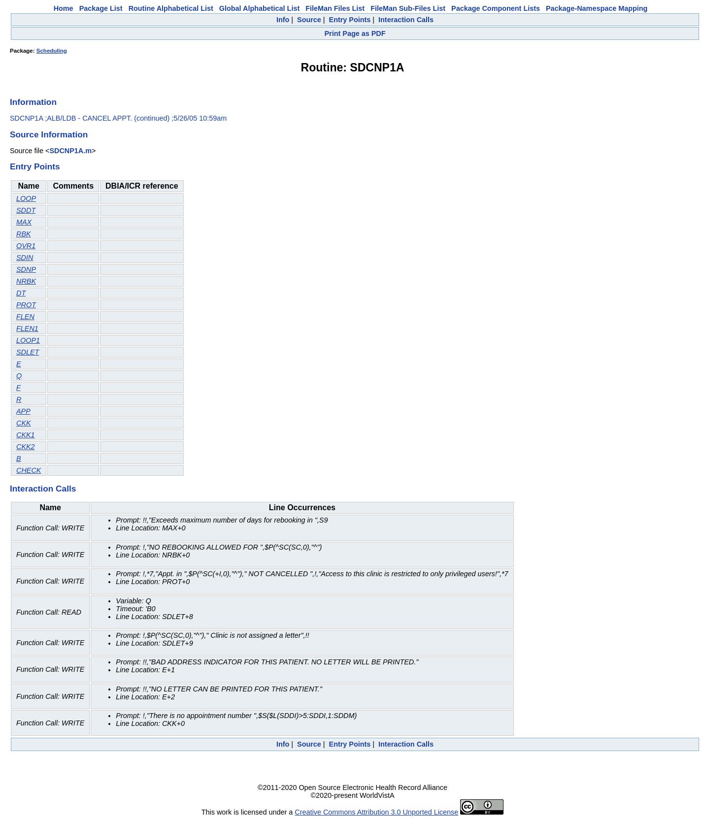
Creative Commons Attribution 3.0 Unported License (376, 812)
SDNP (26, 269)
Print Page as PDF (355, 33)
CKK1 (25, 435)
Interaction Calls (406, 20)
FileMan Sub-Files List (407, 8)
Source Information (49, 134)
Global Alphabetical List (259, 8)
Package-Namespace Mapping (596, 8)
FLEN (25, 317)
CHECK (28, 470)
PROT (26, 305)
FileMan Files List (335, 8)
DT (21, 293)
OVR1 (25, 246)
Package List (101, 8)
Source (309, 20)
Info (282, 20)
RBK (23, 234)
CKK (23, 423)
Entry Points (350, 20)
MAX (24, 222)
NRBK (26, 281)
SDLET (27, 352)
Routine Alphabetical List (171, 8)
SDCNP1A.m (70, 151)
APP (23, 411)
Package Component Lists (495, 8)
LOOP (26, 198)
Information (33, 102)
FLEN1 (27, 328)
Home (63, 8)
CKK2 (25, 447)
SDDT (25, 210)
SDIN (24, 258)
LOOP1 (28, 340)
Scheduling (51, 51)
